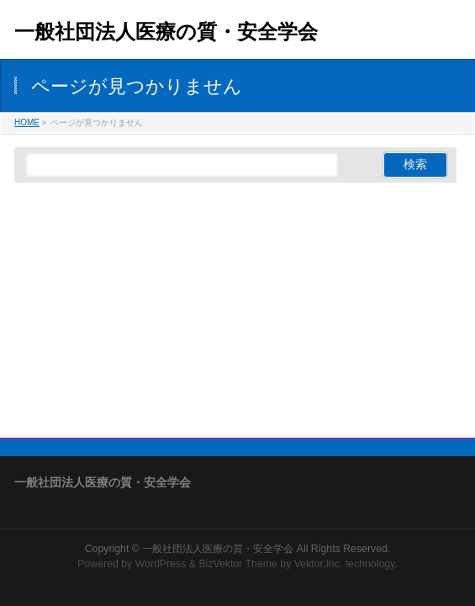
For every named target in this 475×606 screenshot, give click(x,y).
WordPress (161, 564)
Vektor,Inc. (318, 564)
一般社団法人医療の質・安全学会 (166, 31)
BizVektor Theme (237, 564)
